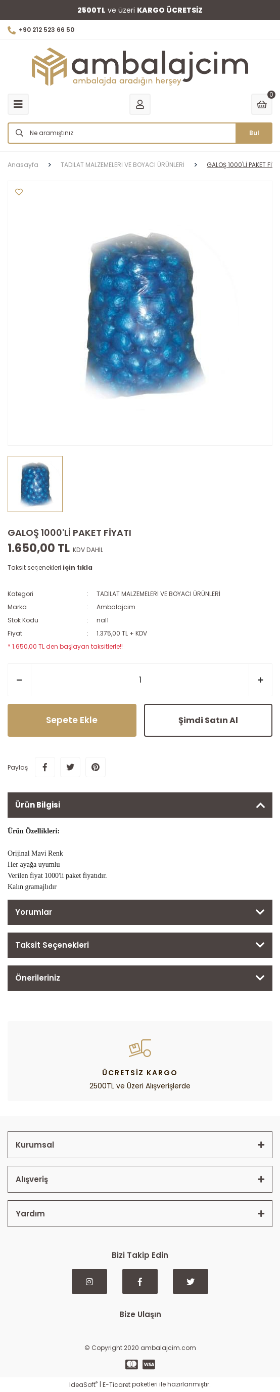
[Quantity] (140, 680)
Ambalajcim (116, 607)
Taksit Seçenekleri (52, 945)
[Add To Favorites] (19, 192)
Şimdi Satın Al (208, 720)
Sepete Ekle (72, 720)
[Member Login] (140, 104)
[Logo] (140, 67)
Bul (254, 133)
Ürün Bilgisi (37, 804)
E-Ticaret (116, 1384)
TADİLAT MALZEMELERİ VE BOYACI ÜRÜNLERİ (158, 593)
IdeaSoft (83, 1384)
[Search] (140, 133)
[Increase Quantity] (260, 680)
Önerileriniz (37, 978)
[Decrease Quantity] (19, 680)
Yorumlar (33, 912)
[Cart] (261, 104)
